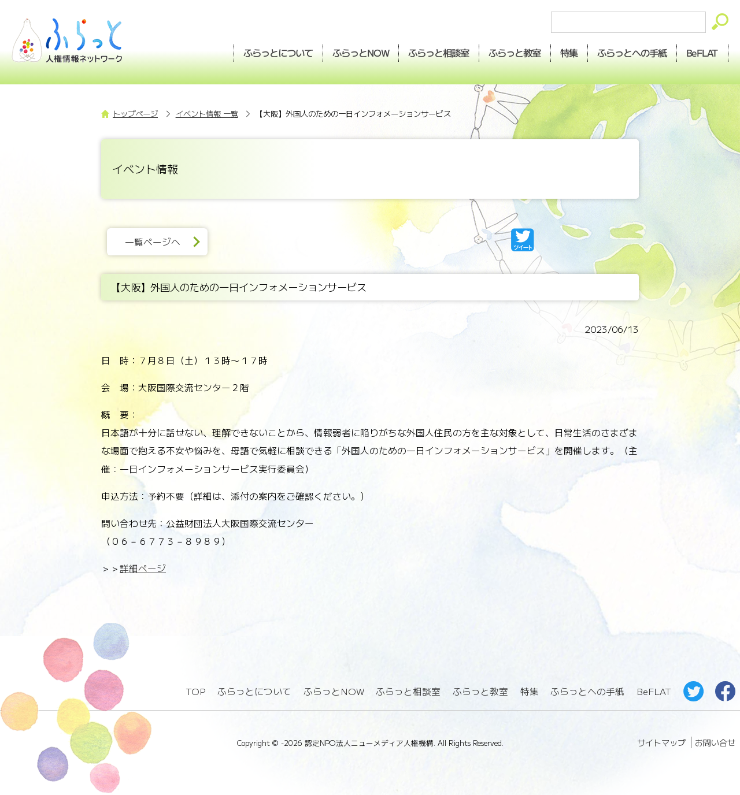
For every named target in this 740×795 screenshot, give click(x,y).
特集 (569, 53)
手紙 (632, 53)
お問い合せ (715, 742)
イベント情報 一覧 (207, 113)
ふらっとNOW (334, 691)
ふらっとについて (278, 53)
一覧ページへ (152, 241)
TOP (195, 691)
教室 (515, 53)
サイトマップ (661, 742)
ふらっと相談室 (408, 691)
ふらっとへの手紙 (587, 691)
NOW (360, 53)
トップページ (135, 113)
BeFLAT (703, 53)
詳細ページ (143, 568)
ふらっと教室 (480, 691)
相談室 (439, 53)
